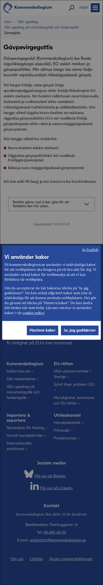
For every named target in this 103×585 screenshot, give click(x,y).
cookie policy (33, 313)
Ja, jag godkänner (80, 330)
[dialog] (51, 292)
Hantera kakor (42, 330)
